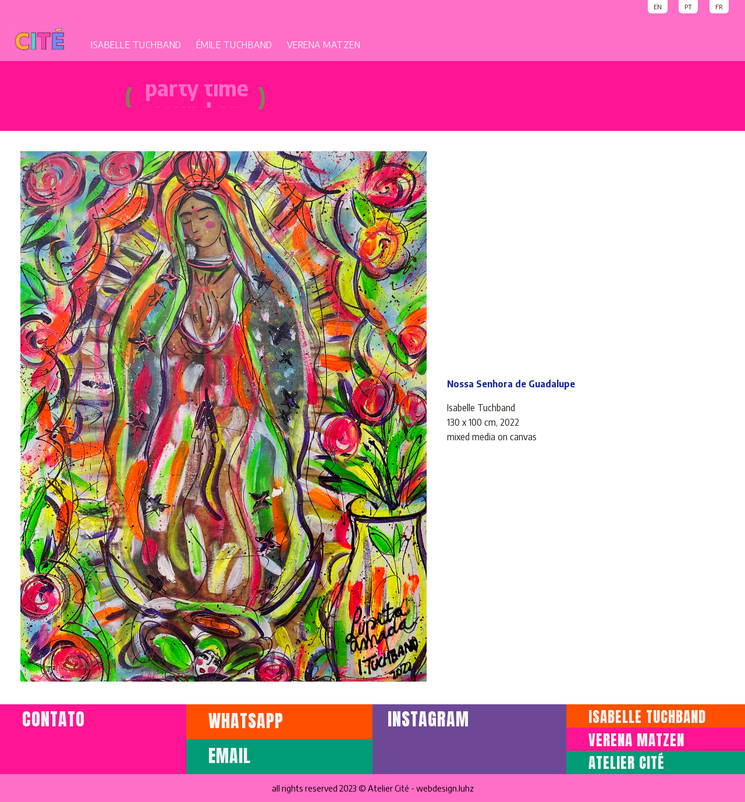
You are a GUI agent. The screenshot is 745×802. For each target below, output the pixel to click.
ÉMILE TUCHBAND (234, 45)
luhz (466, 788)
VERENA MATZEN (324, 45)
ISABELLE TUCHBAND (136, 45)
